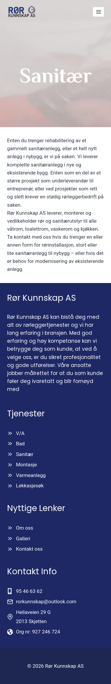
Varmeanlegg (31, 475)
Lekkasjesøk (30, 486)
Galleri (23, 538)
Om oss (24, 528)
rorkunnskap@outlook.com (46, 601)
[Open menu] (98, 11)
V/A (20, 433)
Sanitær (24, 454)
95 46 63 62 (29, 591)
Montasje (26, 465)
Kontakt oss (29, 549)
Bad (20, 444)
